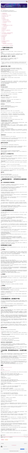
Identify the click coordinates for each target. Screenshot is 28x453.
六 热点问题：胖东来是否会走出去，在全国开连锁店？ (7, 45)
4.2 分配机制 (3, 38)
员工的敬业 (3, 17)
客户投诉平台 (3, 18)
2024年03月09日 (3, 8)
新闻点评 (3, 439)
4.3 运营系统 (3, 39)
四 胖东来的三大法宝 (4, 36)
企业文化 (7, 439)
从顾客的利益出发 (5, 26)
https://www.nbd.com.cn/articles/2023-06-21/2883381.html (6, 367)
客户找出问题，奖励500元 (6, 19)
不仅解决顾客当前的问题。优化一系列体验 (7, 25)
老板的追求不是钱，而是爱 (5, 16)
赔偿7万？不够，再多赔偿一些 (6, 20)
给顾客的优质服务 (4, 24)
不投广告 (3, 31)
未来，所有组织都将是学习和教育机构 (6, 33)
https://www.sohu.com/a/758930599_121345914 (5, 370)
